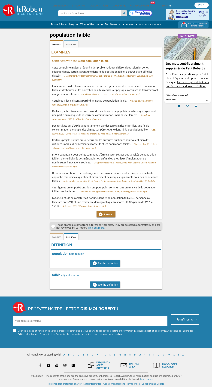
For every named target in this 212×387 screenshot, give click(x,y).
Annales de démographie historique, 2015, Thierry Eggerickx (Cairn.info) (114, 191)
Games (129, 24)
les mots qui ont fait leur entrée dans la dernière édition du (187, 86)
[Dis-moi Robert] (140, 13)
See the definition (108, 263)
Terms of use (133, 383)
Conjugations (99, 5)
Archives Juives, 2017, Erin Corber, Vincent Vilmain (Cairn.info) (111, 94)
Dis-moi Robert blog (61, 24)
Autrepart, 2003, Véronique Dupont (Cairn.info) (84, 206)
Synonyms (78, 5)
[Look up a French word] (124, 13)
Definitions (60, 5)
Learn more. (146, 379)
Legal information (92, 383)
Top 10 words (111, 24)
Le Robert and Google (153, 383)
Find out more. (96, 227)
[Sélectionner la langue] (201, 5)
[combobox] (89, 13)
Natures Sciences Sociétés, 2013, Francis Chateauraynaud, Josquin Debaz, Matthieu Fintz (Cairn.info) (109, 181)
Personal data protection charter (65, 383)
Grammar (119, 5)
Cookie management (114, 383)
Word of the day (88, 24)
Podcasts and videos (150, 24)
